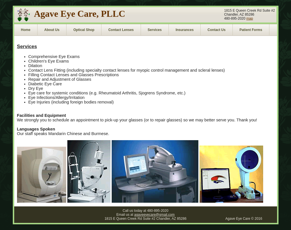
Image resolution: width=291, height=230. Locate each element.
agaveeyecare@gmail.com (154, 215)
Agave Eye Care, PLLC (79, 14)
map (249, 18)
